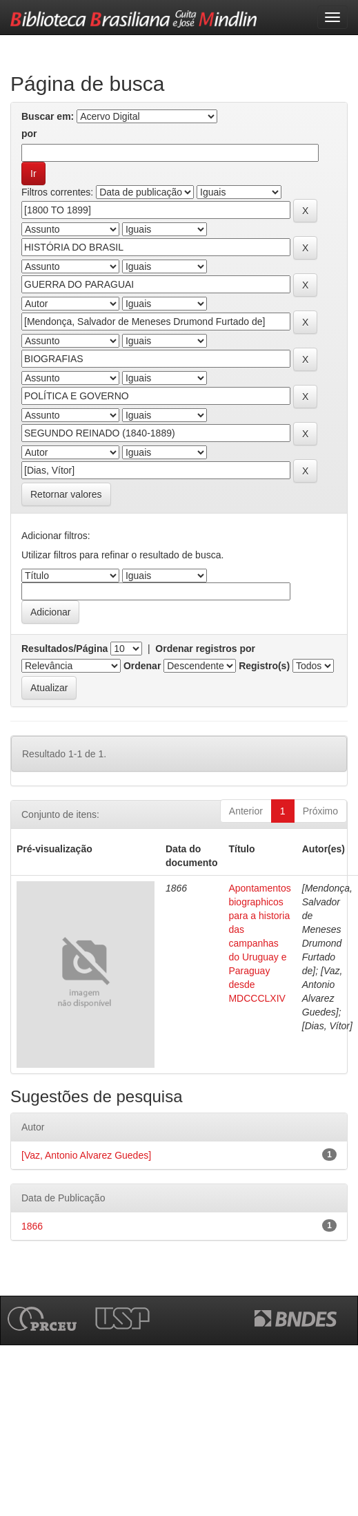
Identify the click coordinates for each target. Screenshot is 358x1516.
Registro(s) (264, 665)
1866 (32, 1226)
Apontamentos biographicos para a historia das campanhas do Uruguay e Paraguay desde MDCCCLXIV (259, 943)
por (29, 133)
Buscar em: (47, 116)
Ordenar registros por (205, 648)
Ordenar (142, 665)
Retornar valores (66, 494)
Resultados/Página (64, 648)
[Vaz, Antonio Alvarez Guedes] (86, 1155)
